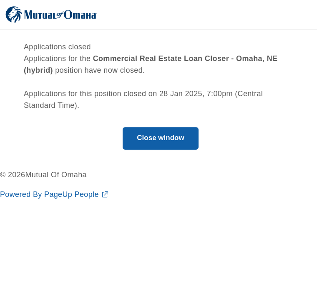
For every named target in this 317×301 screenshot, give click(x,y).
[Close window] (160, 138)
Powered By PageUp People (49, 194)
